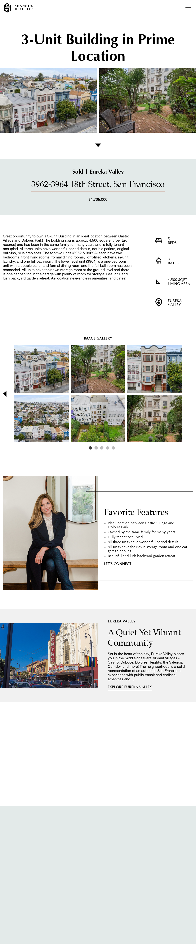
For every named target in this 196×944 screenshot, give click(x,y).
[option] (98, 393)
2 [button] (96, 448)
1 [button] (90, 448)
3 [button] (102, 448)
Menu (188, 7)
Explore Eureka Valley (130, 687)
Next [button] (186, 393)
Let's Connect (117, 564)
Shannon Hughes (18, 8)
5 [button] (113, 448)
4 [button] (107, 448)
